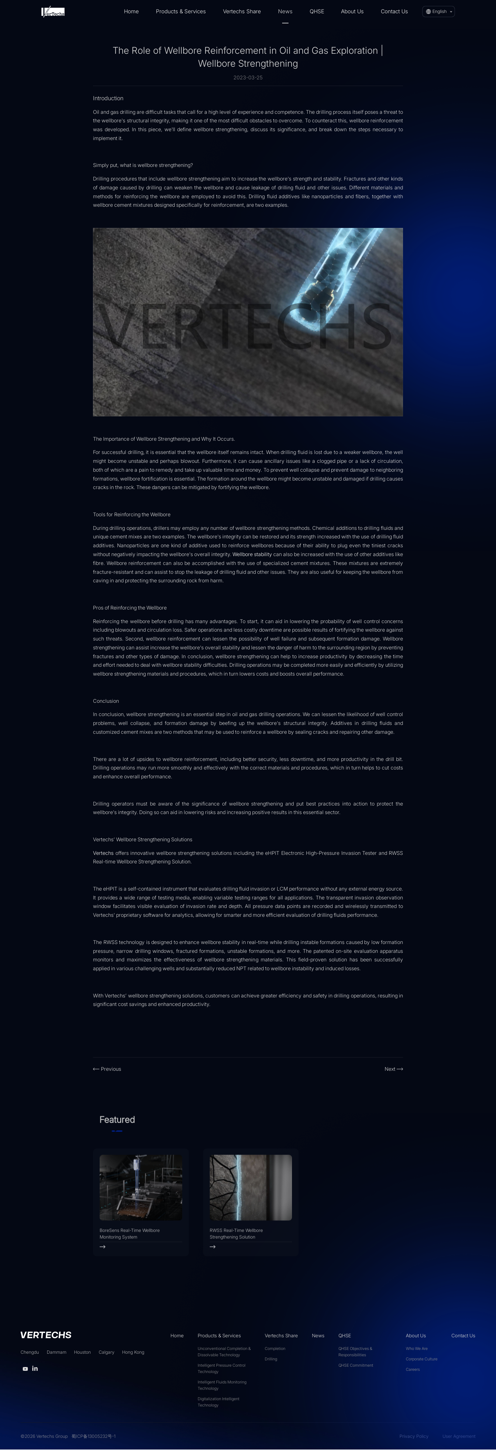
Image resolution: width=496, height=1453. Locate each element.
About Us (352, 11)
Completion (275, 1351)
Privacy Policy (414, 1439)
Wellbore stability (252, 554)
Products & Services (181, 11)
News (285, 11)
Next (390, 1069)
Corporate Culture (421, 1362)
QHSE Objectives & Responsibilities (355, 1354)
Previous (111, 1069)
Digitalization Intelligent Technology (218, 1405)
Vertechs (103, 853)
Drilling (271, 1362)
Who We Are (417, 1351)
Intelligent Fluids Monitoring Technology (222, 1388)
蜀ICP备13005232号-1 (93, 1439)
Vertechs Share (242, 11)
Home (131, 11)
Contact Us (394, 11)
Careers (413, 1372)
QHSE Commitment (355, 1368)
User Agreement (459, 1439)
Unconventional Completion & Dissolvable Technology (224, 1354)
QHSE (317, 11)
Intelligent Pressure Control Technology (221, 1371)
